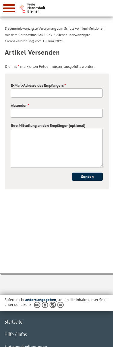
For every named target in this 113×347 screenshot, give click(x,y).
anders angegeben (40, 299)
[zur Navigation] (9, 8)
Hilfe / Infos (16, 334)
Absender (20, 105)
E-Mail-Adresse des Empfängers (38, 85)
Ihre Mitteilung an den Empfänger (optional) (48, 125)
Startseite (13, 321)
